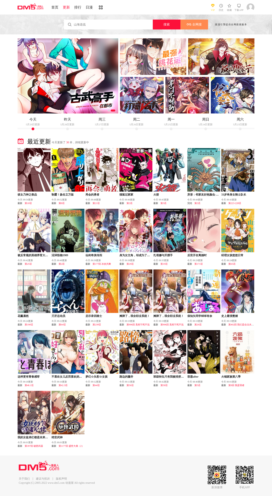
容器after (193, 376)
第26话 (198, 324)
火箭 (156, 194)
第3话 (163, 203)
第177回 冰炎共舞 (102, 264)
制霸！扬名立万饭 (63, 194)
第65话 (231, 264)
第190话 (29, 324)
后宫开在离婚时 (197, 255)
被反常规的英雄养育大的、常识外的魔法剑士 (45, 255)
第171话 (198, 264)
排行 (77, 7)
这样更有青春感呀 (29, 376)
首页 (54, 7)
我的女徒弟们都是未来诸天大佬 (37, 437)
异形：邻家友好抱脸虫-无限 (204, 194)
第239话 (97, 324)
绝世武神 (57, 437)
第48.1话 (29, 385)
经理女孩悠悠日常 (232, 255)
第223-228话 (234, 203)
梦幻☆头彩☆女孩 (96, 376)
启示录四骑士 (93, 316)
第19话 (164, 264)
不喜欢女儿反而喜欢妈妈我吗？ (71, 376)
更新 (66, 7)
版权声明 (61, 478)
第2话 (129, 203)
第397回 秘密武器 (34, 446)
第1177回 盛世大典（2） (71, 446)
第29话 (130, 264)
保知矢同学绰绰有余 (199, 316)
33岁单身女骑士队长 (233, 194)
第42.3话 (63, 385)
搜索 (166, 24)
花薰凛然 (23, 316)
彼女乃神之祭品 (27, 194)
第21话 (96, 203)
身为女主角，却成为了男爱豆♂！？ (141, 255)
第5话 (197, 385)
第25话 (28, 264)
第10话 (28, 203)
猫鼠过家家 (126, 194)
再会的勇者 (92, 194)
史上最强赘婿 (229, 316)
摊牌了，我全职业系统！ (134, 316)
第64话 (62, 324)
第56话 (130, 385)
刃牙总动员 (58, 316)
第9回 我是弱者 (236, 385)
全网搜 (194, 24)
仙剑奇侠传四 (93, 255)
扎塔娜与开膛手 (163, 255)
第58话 (164, 385)
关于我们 (24, 478)
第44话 (96, 385)
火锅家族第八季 (231, 376)
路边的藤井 (126, 376)
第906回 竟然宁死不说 (138, 324)
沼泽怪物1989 (60, 255)
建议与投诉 (43, 478)
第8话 (62, 203)
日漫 (89, 7)
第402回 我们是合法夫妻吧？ (243, 324)
